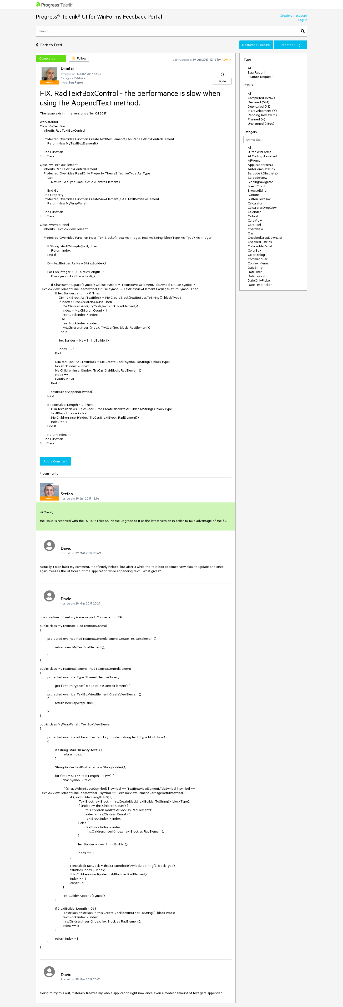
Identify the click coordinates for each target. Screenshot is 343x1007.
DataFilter (255, 272)
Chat (251, 233)
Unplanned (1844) (261, 123)
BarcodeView (257, 177)
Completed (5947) (261, 98)
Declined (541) (258, 102)
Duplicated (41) (259, 106)
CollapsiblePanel (260, 246)
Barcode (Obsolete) (263, 173)
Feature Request (260, 76)
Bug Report (256, 72)
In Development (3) (262, 111)
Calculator (255, 203)
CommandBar (257, 259)
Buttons (254, 195)
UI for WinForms (259, 152)
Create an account (293, 15)
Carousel (254, 225)
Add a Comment (55, 461)
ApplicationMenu (260, 165)
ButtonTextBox (259, 199)
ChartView (255, 229)
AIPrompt (255, 160)
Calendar (254, 212)
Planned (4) (256, 119)
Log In (302, 20)
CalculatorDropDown (263, 207)
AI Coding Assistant (262, 156)
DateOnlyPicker (259, 280)
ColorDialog (256, 255)
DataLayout (256, 276)
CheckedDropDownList (265, 237)
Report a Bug (290, 45)
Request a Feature (256, 45)
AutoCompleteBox (261, 169)
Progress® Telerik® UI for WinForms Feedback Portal (99, 16)
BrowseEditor (258, 190)
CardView (255, 220)
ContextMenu (258, 263)
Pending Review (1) (262, 115)
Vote (222, 81)
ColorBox (254, 250)
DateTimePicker (260, 285)
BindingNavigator (260, 182)
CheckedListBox (260, 242)
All (250, 68)
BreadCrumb (257, 186)
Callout (253, 216)
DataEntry (255, 267)
